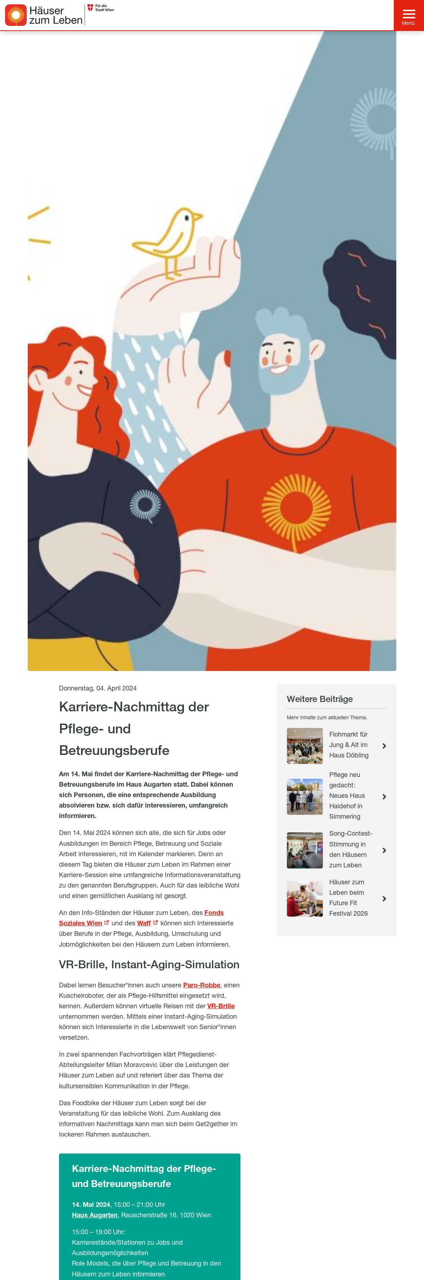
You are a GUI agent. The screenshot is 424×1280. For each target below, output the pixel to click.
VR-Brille (221, 1007)
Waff (144, 924)
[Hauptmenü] (409, 15)
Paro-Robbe (201, 986)
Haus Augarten (95, 1216)
